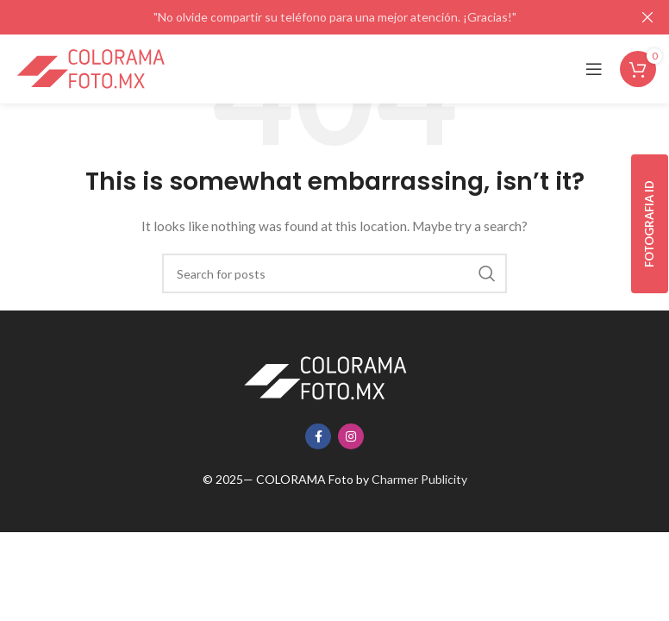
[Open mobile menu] (594, 69)
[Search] (334, 273)
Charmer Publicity (419, 479)
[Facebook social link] (318, 436)
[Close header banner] (647, 17)
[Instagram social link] (351, 436)
